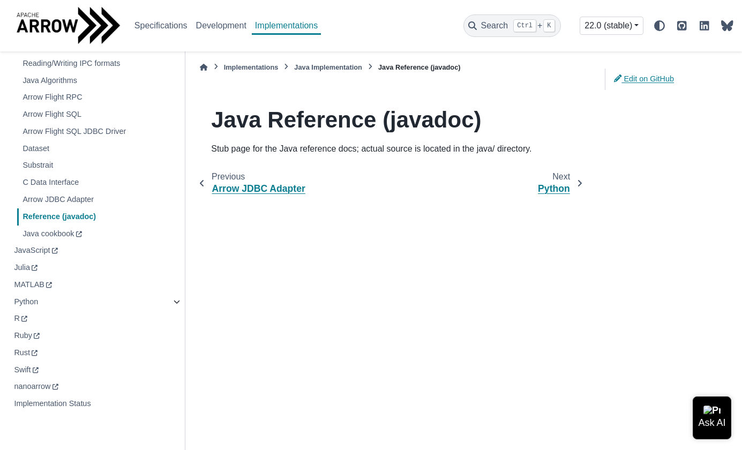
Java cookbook (48, 233)
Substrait (38, 165)
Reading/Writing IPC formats (71, 63)
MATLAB (29, 284)
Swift (22, 369)
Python (26, 301)
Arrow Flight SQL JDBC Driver (74, 131)
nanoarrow (32, 386)
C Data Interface (51, 182)
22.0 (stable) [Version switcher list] (608, 25)
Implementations (286, 25)
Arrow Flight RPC (52, 97)
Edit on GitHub (644, 78)
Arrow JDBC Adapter (58, 199)
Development (221, 25)
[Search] (512, 25)
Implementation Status (52, 403)
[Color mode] (659, 26)
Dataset (36, 148)
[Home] (203, 67)
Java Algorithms (50, 80)
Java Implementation (328, 67)
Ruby (23, 335)
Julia (22, 267)
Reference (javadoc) (59, 216)
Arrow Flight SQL (52, 114)
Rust (22, 352)
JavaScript (32, 250)
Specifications (161, 25)
